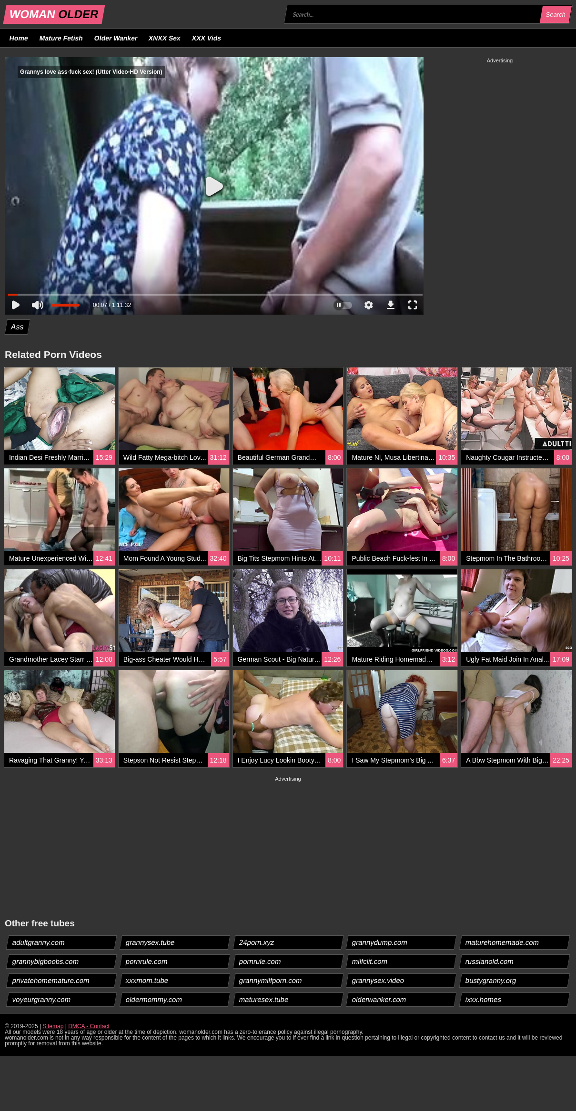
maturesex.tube (263, 999)
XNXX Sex (165, 38)
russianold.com (490, 961)
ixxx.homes (483, 999)
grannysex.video (378, 980)
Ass (17, 327)
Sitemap (52, 1026)
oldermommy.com (153, 999)
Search (555, 14)
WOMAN (54, 14)
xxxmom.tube (147, 980)
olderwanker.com (379, 999)
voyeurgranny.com (41, 999)
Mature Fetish (61, 38)
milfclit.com (370, 961)
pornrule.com (146, 961)
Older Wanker (115, 38)
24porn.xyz (256, 942)
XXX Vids (207, 38)
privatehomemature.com (51, 980)
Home (19, 38)
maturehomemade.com (502, 942)
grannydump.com (380, 942)
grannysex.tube (150, 942)
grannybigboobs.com (46, 961)
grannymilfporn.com (270, 980)
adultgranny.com (39, 942)
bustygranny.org (491, 980)
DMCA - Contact (89, 1026)
